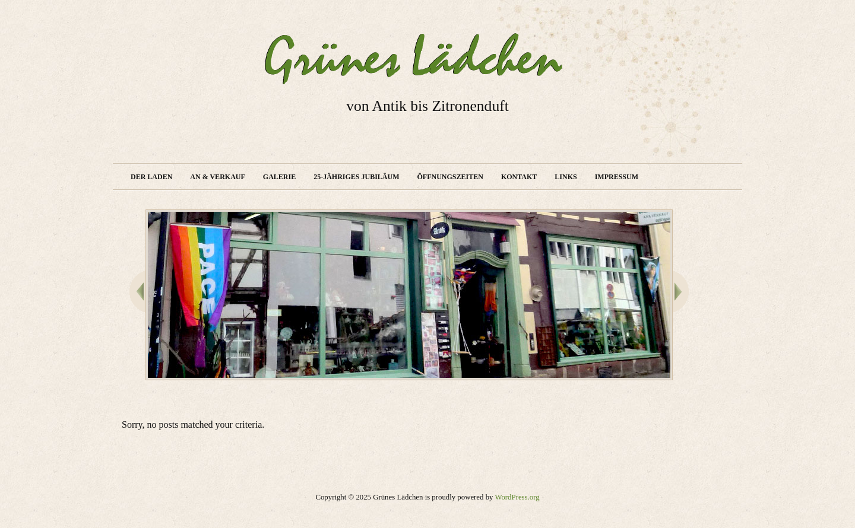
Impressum (616, 177)
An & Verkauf (217, 177)
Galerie (279, 177)
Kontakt (519, 177)
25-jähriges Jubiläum (356, 177)
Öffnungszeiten (450, 177)
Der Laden (151, 177)
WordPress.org (517, 497)
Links (566, 177)
